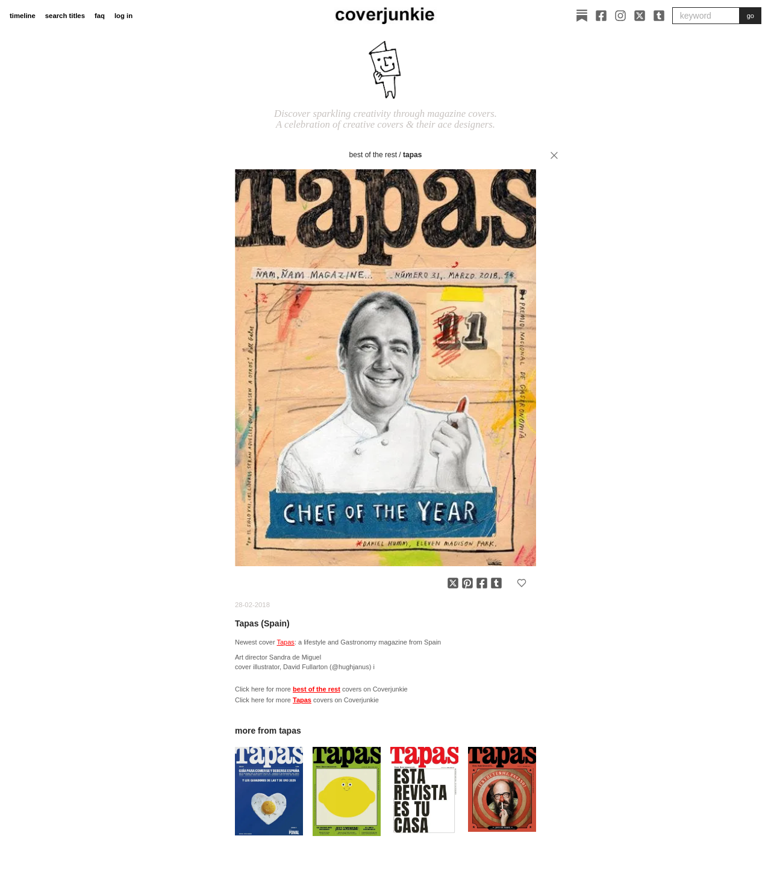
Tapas (412, 155)
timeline (23, 15)
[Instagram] (620, 16)
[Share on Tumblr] (496, 583)
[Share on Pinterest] (467, 583)
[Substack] (582, 16)
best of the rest (373, 155)
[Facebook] (601, 16)
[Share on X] (453, 583)
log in (123, 15)
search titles (65, 15)
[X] (640, 16)
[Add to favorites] (521, 583)
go (750, 15)
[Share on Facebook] (482, 583)
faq (100, 15)
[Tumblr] (659, 16)
